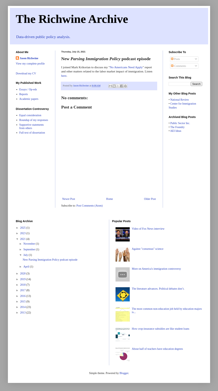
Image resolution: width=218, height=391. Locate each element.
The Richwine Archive (72, 18)
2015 (23, 301)
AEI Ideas (175, 130)
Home (109, 198)
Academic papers (29, 98)
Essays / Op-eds (28, 89)
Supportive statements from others (31, 126)
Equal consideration (30, 115)
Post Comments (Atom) (89, 205)
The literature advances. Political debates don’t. (158, 288)
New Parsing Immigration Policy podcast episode (50, 259)
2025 (23, 227)
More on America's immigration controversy (156, 268)
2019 (23, 279)
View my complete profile (30, 63)
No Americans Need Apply (126, 67)
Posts (175, 59)
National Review (179, 99)
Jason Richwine (29, 58)
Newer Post (68, 198)
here (63, 75)
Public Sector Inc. (180, 123)
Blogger (123, 373)
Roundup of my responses (33, 120)
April (26, 266)
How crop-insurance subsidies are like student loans (160, 328)
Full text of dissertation (32, 132)
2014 (23, 307)
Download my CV (26, 73)
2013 (23, 312)
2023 (23, 233)
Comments (178, 66)
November (29, 243)
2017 (23, 290)
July (26, 254)
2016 (23, 296)
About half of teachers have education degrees (157, 348)
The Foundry (177, 127)
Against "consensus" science (148, 248)
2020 (23, 273)
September (29, 249)
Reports (23, 94)
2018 (23, 284)
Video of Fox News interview (148, 228)
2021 (23, 239)
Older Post (150, 198)
